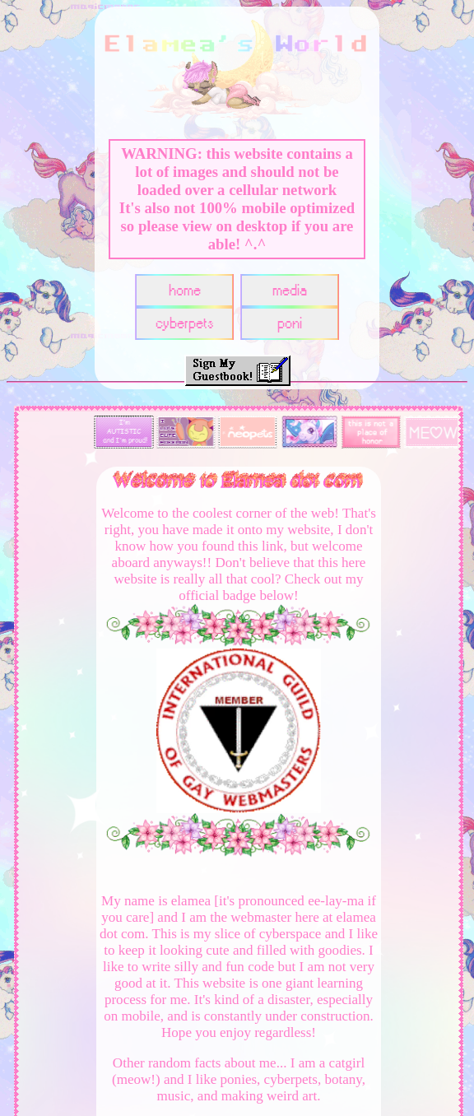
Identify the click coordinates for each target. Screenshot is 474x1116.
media (289, 290)
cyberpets (185, 323)
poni (289, 323)
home (185, 290)
